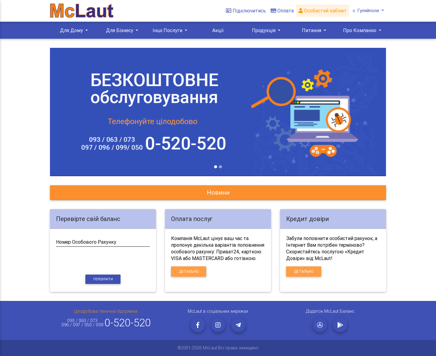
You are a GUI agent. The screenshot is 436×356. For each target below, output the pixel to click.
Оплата (281, 11)
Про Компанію (360, 30)
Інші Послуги (168, 30)
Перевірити (103, 279)
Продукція (264, 30)
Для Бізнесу (120, 30)
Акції (218, 30)
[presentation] (102, 261)
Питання (312, 30)
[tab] (218, 192)
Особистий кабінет (322, 11)
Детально (189, 271)
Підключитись (245, 11)
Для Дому (72, 30)
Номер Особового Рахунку (86, 242)
